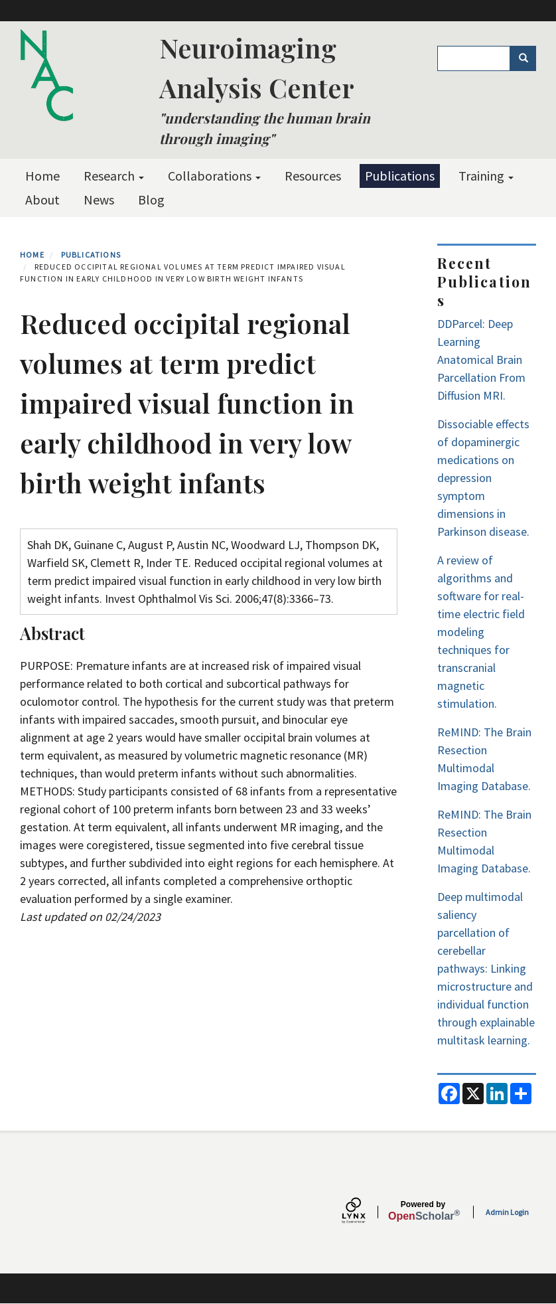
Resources (313, 175)
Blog (151, 199)
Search (528, 58)
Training (486, 175)
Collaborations (214, 175)
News (99, 199)
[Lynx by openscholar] (365, 1212)
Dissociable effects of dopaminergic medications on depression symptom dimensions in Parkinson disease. (483, 477)
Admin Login (507, 1212)
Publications (400, 175)
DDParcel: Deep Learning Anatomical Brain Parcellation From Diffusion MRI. (481, 359)
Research (114, 175)
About (42, 199)
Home (42, 175)
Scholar (423, 1211)
